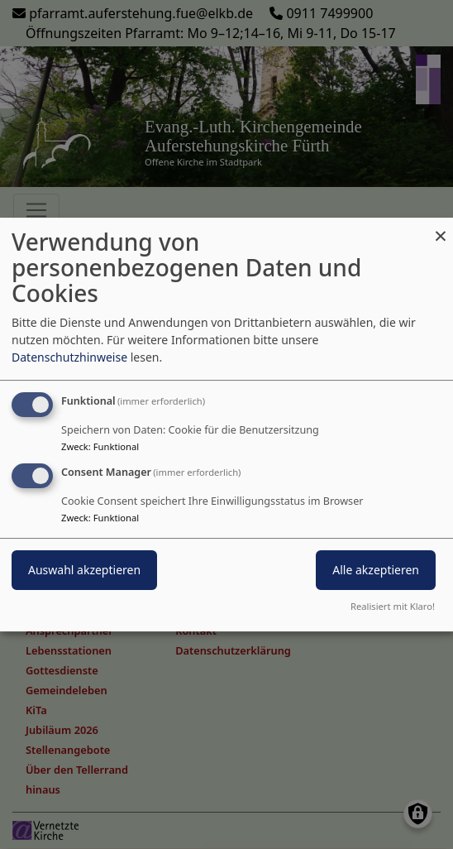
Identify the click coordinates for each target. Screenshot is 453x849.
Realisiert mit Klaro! (392, 606)
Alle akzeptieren (375, 570)
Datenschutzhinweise (69, 357)
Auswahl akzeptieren (84, 570)
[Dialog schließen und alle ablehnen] (440, 228)
